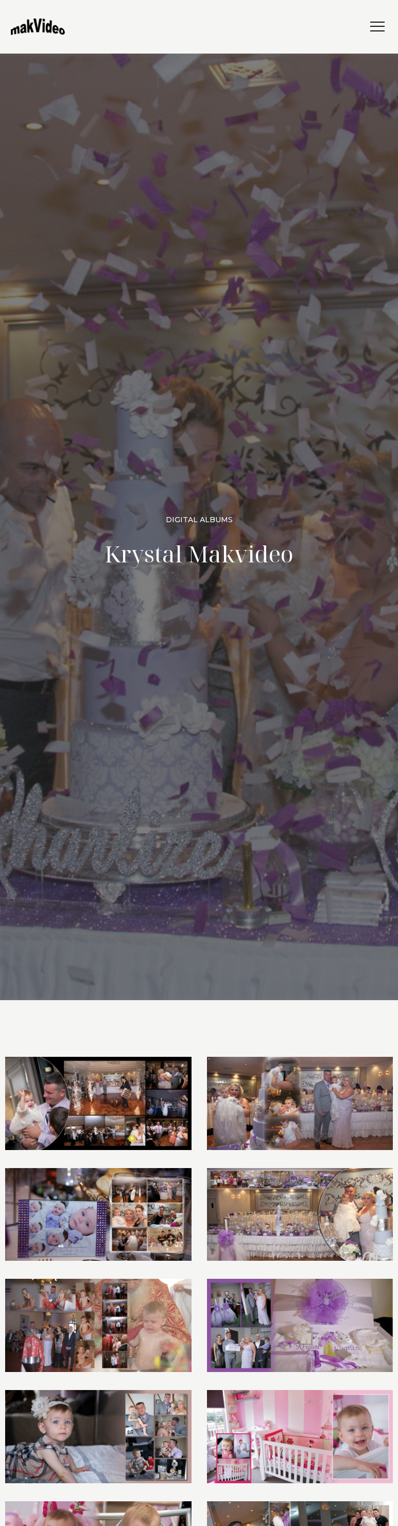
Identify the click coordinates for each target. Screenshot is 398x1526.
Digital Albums (199, 519)
